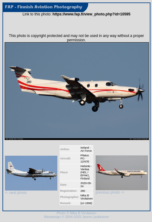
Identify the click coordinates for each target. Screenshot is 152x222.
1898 (88, 203)
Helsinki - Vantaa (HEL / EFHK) (86, 171)
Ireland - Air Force (86, 149)
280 (82, 190)
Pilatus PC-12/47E (84, 158)
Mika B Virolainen (86, 197)
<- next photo (31, 191)
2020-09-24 (86, 185)
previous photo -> (122, 191)
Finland (85, 178)
